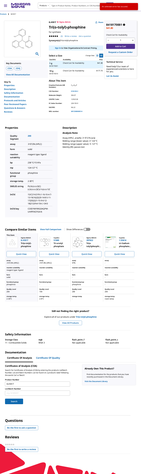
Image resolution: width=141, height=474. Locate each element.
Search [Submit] (14, 401)
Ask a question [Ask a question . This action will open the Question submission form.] (85, 36)
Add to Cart (120, 46)
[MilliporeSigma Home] (20, 5)
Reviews (8, 111)
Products (3, 14)
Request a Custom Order (120, 52)
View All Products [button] (70, 323)
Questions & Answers (14, 108)
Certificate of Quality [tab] (48, 357)
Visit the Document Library (96, 381)
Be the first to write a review (22, 450)
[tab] (5, 14)
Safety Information (13, 92)
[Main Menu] (5, 5)
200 (29, 135)
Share (99, 22)
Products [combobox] (43, 5)
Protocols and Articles (15, 100)
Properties (9, 85)
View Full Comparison (50, 229)
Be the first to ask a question (21, 427)
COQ (18, 68)
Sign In (58, 48)
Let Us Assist (112, 76)
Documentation (12, 96)
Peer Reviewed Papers (15, 104)
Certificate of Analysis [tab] (19, 357)
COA (10, 68)
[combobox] (76, 6)
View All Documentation (18, 74)
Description (10, 89)
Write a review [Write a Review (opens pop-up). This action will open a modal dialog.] (71, 36)
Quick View (21, 254)
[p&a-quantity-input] (120, 40)
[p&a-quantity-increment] (133, 40)
